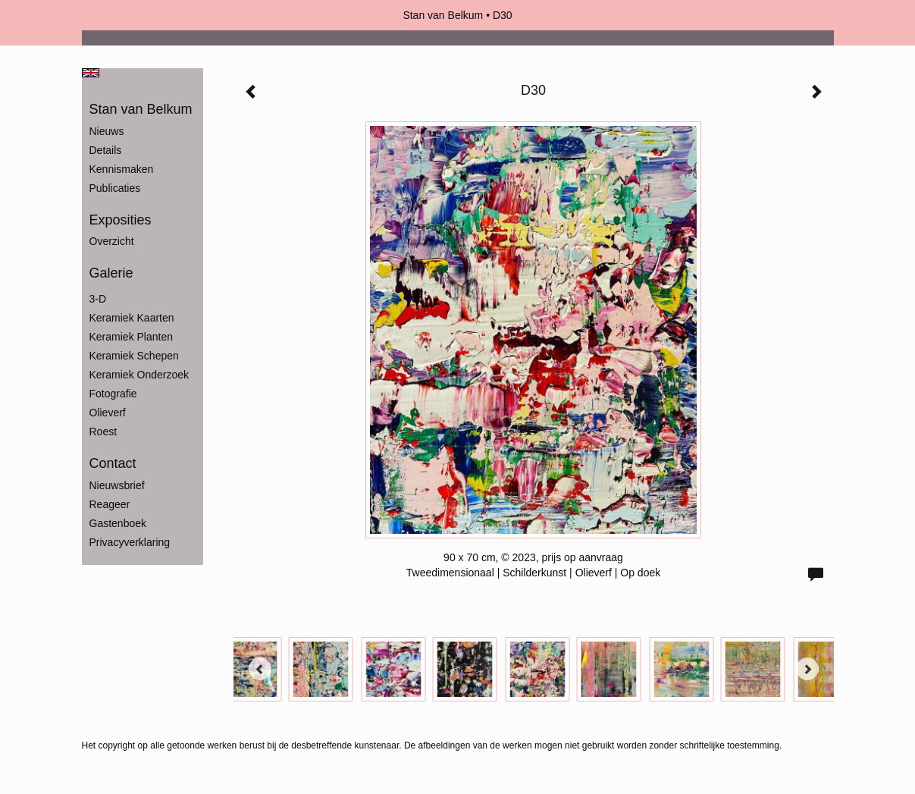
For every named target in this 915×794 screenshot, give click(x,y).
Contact (112, 463)
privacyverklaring (130, 542)
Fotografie (113, 394)
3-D (98, 299)
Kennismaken (121, 169)
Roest (103, 431)
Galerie (111, 273)
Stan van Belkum (443, 15)
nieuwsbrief (117, 485)
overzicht (111, 241)
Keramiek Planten (131, 337)
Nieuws (106, 131)
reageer (109, 504)
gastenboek (118, 523)
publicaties (115, 188)
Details (105, 150)
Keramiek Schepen (134, 356)
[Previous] (260, 668)
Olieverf (107, 412)
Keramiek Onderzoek (139, 375)
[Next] (807, 668)
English (90, 72)
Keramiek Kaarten (131, 318)
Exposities (120, 220)
